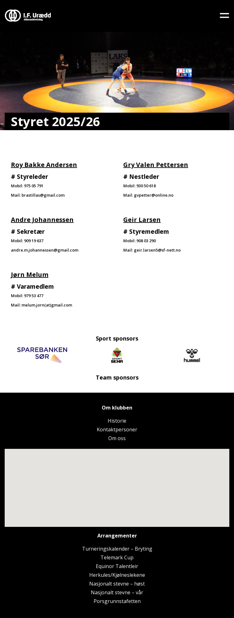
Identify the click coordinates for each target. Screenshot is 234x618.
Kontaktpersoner (117, 429)
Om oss (117, 438)
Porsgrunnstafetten (117, 601)
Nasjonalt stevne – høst (117, 583)
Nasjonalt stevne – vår (117, 592)
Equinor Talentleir (117, 566)
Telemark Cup (117, 557)
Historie (117, 420)
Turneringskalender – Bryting (117, 548)
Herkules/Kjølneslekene (117, 574)
